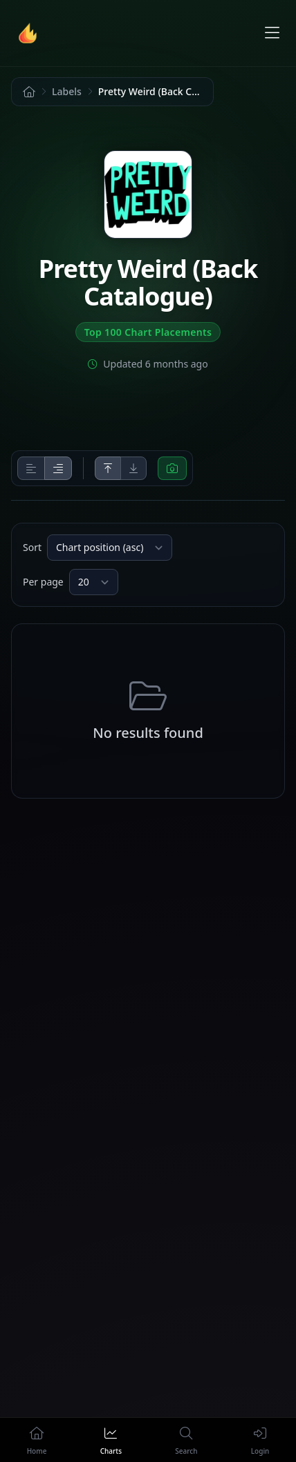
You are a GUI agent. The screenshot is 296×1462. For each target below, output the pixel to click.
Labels (67, 91)
